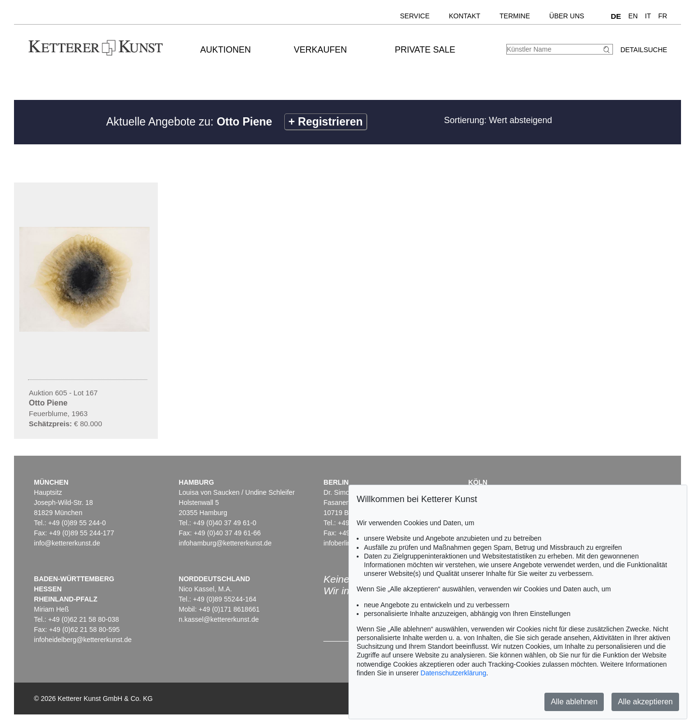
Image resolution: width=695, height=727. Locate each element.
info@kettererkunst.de (67, 543)
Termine (515, 16)
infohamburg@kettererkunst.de (225, 543)
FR (662, 16)
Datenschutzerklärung (453, 673)
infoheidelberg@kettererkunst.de (83, 639)
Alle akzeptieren (645, 702)
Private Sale (425, 50)
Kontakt (464, 16)
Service (415, 16)
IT (648, 16)
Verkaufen (320, 50)
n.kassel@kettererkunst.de (219, 619)
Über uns (566, 16)
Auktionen (225, 50)
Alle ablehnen (574, 702)
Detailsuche (643, 50)
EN (633, 16)
